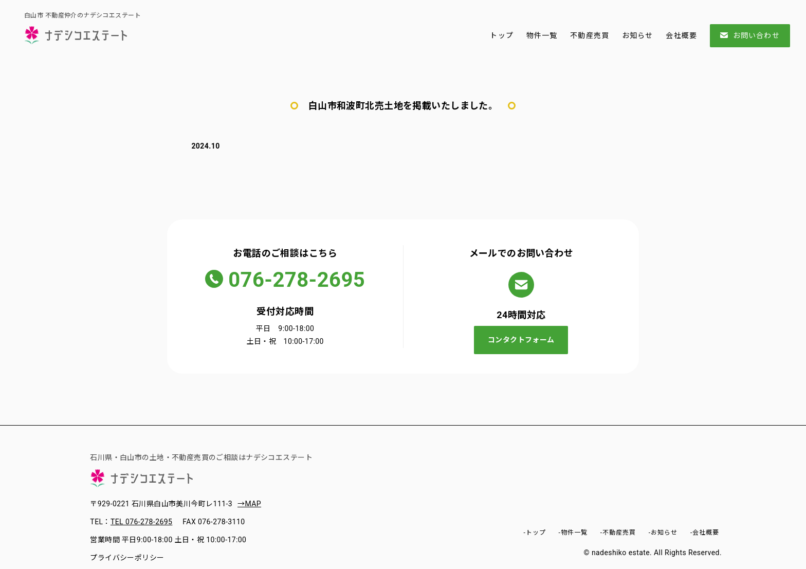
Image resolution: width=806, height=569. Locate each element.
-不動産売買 (618, 532)
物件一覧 (541, 35)
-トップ (534, 532)
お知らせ (637, 35)
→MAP (249, 504)
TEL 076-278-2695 (141, 522)
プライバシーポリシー (127, 558)
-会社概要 (704, 532)
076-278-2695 (296, 280)
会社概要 (681, 35)
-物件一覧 (573, 532)
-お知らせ (663, 532)
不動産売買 (589, 35)
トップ (501, 35)
